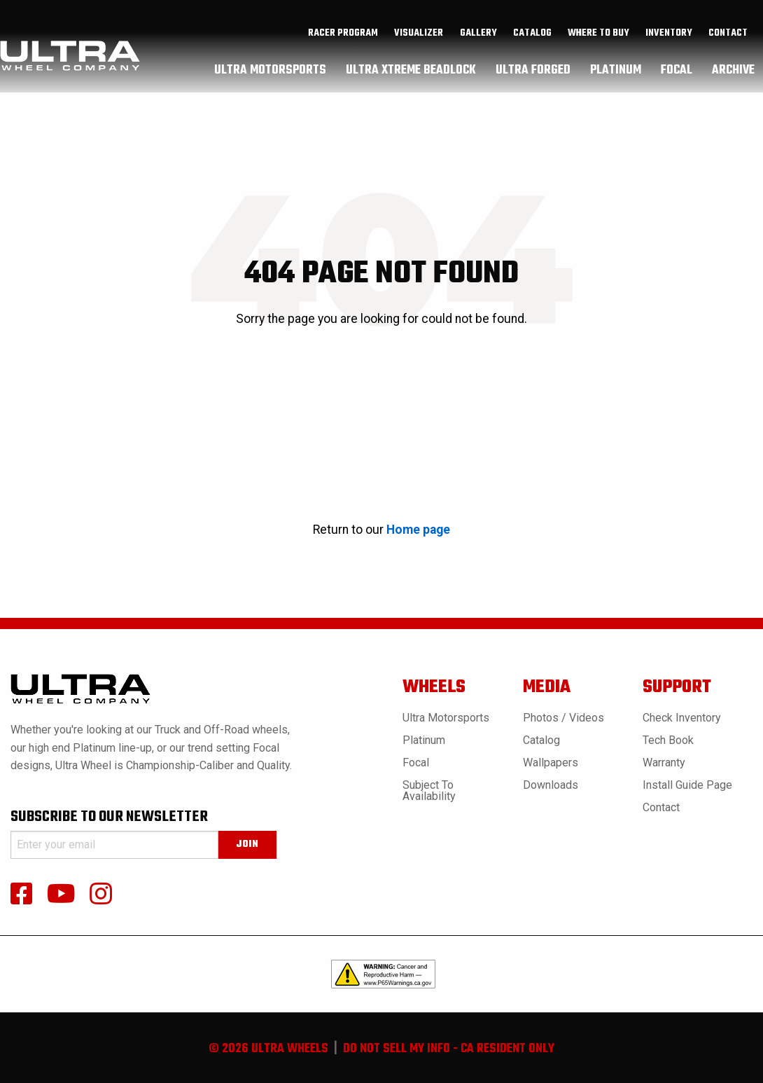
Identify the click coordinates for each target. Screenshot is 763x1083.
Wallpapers (550, 762)
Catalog (541, 740)
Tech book (668, 740)
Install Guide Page (687, 785)
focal (676, 73)
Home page (418, 530)
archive (733, 73)
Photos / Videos (563, 717)
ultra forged (533, 73)
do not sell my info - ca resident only (448, 1049)
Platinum (423, 740)
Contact (728, 37)
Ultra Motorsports (445, 717)
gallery (478, 37)
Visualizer (418, 37)
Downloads (550, 785)
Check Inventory (682, 717)
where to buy (598, 37)
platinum (615, 73)
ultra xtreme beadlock (411, 73)
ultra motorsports (270, 73)
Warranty (664, 762)
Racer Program (343, 37)
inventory (668, 37)
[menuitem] (343, 37)
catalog (532, 37)
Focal (415, 762)
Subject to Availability (429, 790)
